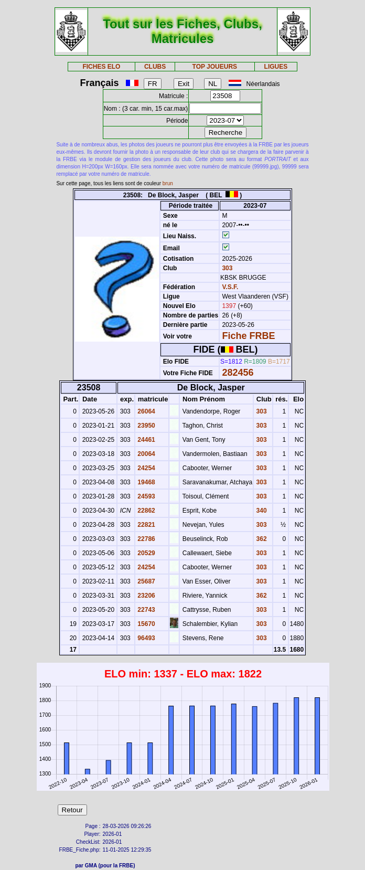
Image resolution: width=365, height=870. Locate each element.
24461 (145, 439)
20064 (145, 454)
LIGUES (276, 66)
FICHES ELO (101, 66)
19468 (145, 482)
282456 (237, 372)
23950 (145, 425)
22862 (145, 510)
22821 (145, 524)
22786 (145, 539)
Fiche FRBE (248, 336)
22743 (145, 609)
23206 (145, 595)
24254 (145, 468)
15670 (145, 624)
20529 (145, 553)
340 (260, 510)
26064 (145, 411)
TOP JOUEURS (215, 66)
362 (260, 539)
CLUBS (155, 66)
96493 (145, 638)
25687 (145, 581)
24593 (145, 496)
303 (226, 268)
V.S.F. (230, 287)
